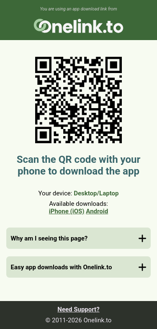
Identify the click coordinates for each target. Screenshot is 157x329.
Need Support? (78, 309)
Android (97, 211)
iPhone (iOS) (67, 211)
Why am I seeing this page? (49, 238)
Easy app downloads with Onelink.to (61, 267)
